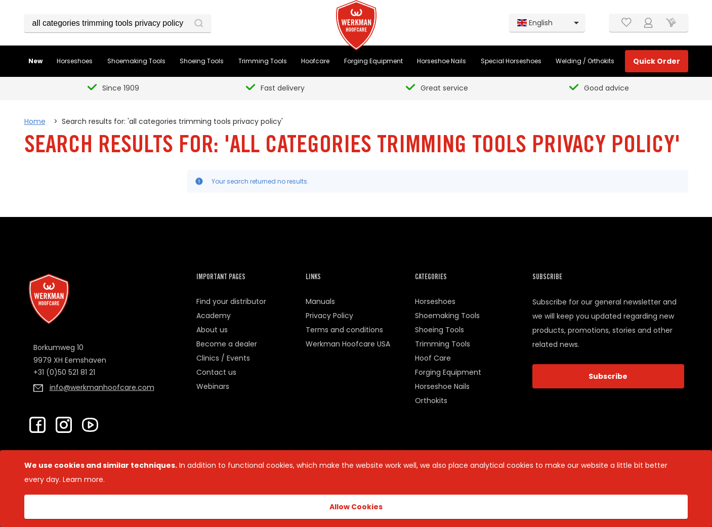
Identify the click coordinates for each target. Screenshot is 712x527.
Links (313, 277)
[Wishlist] (626, 23)
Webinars (212, 386)
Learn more (83, 479)
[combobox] (117, 23)
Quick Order (656, 61)
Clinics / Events (223, 358)
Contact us (216, 372)
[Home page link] (356, 25)
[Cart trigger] (671, 23)
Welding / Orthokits (585, 61)
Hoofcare (315, 61)
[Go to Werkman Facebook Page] (37, 425)
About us (212, 330)
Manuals (320, 301)
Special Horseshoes (511, 61)
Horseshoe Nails (441, 61)
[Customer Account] (649, 23)
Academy (213, 316)
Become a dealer (226, 344)
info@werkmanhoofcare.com (102, 387)
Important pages (220, 277)
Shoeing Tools (202, 61)
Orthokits (431, 401)
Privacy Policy (329, 316)
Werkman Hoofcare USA (348, 344)
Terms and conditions (344, 330)
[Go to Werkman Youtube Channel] (90, 425)
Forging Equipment (373, 61)
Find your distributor (231, 301)
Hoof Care (433, 358)
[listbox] (547, 23)
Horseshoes (75, 61)
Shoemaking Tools (136, 61)
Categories (431, 277)
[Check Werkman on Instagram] (64, 425)
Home (35, 121)
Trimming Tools (262, 61)
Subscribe (608, 376)
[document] (356, 488)
